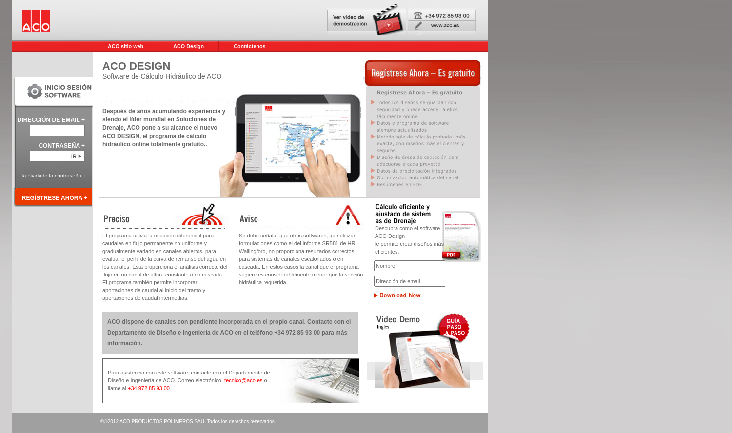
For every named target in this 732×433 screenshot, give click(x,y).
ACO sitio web (125, 46)
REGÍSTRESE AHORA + (54, 198)
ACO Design (188, 46)
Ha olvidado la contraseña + (52, 175)
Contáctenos (249, 46)
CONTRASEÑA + (62, 145)
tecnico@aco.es (244, 380)
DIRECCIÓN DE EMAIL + (51, 120)
